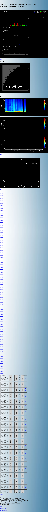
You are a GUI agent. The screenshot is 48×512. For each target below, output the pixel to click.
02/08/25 (1, 306)
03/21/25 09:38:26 (3, 423)
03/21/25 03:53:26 (3, 395)
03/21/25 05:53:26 (3, 405)
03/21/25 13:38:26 (3, 442)
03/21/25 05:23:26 (3, 402)
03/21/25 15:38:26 (3, 452)
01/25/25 (1, 282)
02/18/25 (1, 322)
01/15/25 (1, 265)
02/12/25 (1, 312)
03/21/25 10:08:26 (3, 425)
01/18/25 (1, 270)
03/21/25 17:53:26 (3, 463)
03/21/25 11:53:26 (3, 434)
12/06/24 (1, 198)
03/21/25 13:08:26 (3, 440)
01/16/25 (1, 267)
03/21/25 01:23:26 (3, 383)
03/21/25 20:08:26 (3, 474)
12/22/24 (1, 225)
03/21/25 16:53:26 (3, 458)
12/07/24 (1, 200)
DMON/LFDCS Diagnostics (4, 508)
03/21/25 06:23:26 (3, 407)
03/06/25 (1, 349)
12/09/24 (1, 203)
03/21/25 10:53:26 (3, 429)
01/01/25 (1, 242)
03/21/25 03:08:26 (3, 391)
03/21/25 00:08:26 (3, 377)
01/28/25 (1, 287)
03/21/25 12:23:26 (3, 436)
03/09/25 (1, 354)
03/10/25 (1, 356)
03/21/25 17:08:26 (3, 459)
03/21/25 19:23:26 (3, 470)
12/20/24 (1, 222)
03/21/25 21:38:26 (3, 481)
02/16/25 (1, 319)
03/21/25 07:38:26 (3, 413)
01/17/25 (1, 269)
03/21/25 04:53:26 (3, 400)
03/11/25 (1, 358)
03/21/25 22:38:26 (3, 486)
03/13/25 (1, 361)
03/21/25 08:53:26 (3, 419)
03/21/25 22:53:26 (3, 487)
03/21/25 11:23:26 (3, 431)
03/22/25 (1, 494)
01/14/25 (1, 264)
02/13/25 (1, 314)
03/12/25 (1, 359)
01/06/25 (1, 250)
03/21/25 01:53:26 (3, 385)
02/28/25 (1, 339)
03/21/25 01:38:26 (3, 384)
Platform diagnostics (3, 510)
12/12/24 (1, 208)
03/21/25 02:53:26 (3, 390)
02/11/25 (1, 311)
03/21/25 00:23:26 (3, 378)
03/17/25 (1, 368)
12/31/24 (1, 240)
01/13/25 (1, 262)
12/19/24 (1, 220)
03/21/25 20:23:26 (3, 475)
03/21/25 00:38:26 (3, 379)
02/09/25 (1, 307)
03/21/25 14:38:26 (3, 447)
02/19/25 (1, 324)
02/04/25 (1, 299)
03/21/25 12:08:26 (3, 435)
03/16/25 (1, 366)
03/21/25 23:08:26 (3, 488)
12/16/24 (1, 215)
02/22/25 (1, 329)
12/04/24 (1, 195)
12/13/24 (1, 210)
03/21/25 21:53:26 (3, 482)
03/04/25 (1, 346)
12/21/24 (1, 223)
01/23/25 (1, 279)
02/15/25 (1, 317)
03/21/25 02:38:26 (3, 389)
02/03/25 (1, 297)
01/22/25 (1, 277)
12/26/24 (1, 232)
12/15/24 (1, 213)
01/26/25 (1, 284)
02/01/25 (1, 294)
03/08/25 (1, 353)
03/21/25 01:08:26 (3, 382)
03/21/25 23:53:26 (3, 492)
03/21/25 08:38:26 (3, 418)
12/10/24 (1, 205)
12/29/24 (1, 237)
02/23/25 (1, 331)
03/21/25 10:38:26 (3, 428)
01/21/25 (1, 275)
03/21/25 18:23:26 (3, 465)
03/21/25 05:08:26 (3, 401)
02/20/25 (1, 326)
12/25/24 (1, 230)
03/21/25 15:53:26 (3, 453)
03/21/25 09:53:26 (3, 424)
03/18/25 (1, 369)
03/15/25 (1, 364)
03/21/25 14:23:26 (3, 446)
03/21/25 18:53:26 (3, 468)
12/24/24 (1, 228)
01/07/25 (1, 252)
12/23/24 (1, 227)
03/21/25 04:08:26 (3, 396)
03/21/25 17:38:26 (3, 462)
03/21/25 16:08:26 (3, 454)
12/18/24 (1, 218)
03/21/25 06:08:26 (3, 406)
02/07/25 (1, 304)
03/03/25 (1, 344)
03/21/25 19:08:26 (3, 469)
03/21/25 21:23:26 (3, 480)
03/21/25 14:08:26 (3, 445)
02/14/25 (1, 316)
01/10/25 (1, 257)
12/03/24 (1, 193)
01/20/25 (1, 274)
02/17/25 (1, 321)
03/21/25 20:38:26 (3, 476)
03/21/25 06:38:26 (3, 408)
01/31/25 (1, 292)
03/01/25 (1, 341)
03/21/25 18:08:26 (3, 464)
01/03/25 (1, 245)
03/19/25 (1, 371)
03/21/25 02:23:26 (3, 388)
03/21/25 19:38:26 (3, 471)
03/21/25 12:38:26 (3, 437)
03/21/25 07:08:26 (3, 411)
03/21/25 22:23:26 (3, 485)
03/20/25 (1, 373)
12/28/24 (1, 235)
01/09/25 (1, 255)
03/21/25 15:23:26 (3, 451)
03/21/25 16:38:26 (3, 457)
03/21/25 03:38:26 (3, 394)
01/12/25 (1, 260)
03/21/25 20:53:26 (3, 477)
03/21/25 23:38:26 (3, 491)
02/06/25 (1, 302)
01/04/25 (1, 247)
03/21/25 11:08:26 (3, 430)
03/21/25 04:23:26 (3, 397)
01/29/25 (1, 289)
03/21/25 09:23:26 (3, 422)
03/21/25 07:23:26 (3, 412)
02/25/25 (1, 334)
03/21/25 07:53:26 (3, 414)
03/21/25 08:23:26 (3, 417)
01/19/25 (1, 272)
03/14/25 (1, 363)
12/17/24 (1, 217)
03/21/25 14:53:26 (3, 448)
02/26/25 (1, 336)
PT (25, 377)
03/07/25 (1, 351)
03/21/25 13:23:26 (3, 441)
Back (1, 59)
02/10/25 (1, 309)
